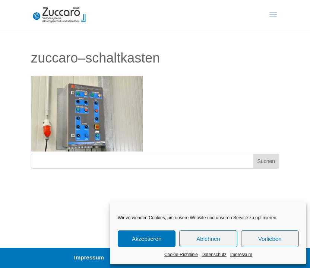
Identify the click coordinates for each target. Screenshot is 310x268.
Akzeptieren (146, 239)
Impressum (241, 254)
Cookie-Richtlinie (181, 254)
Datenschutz (214, 254)
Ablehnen (208, 239)
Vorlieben (270, 239)
